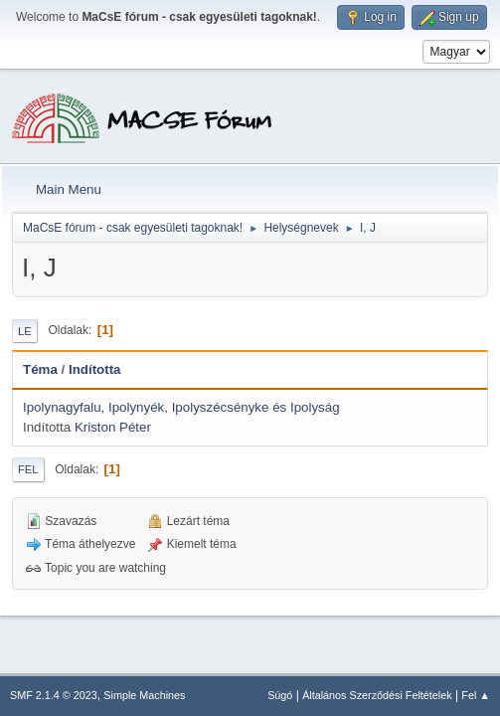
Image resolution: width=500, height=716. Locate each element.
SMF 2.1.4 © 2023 (53, 695)
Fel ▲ (475, 695)
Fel (28, 469)
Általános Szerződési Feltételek (376, 695)
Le (25, 331)
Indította (95, 369)
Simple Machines (144, 695)
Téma (40, 369)
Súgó (279, 695)
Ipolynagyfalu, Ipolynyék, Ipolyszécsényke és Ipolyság (181, 407)
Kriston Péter (113, 427)
